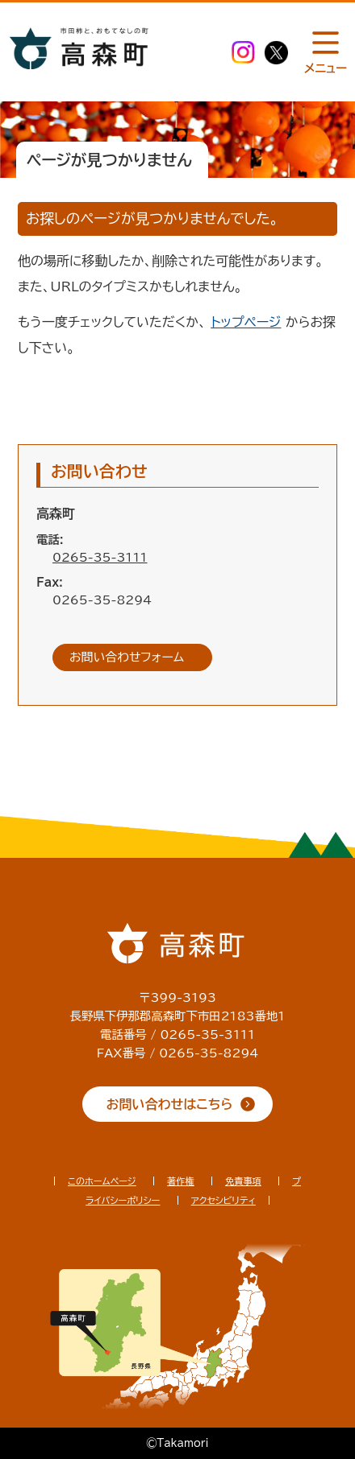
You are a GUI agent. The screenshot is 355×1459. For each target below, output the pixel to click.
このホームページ (102, 1181)
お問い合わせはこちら (169, 1104)
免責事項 (243, 1181)
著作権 (180, 1181)
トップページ (246, 321)
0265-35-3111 (100, 557)
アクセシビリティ (223, 1200)
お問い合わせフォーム (126, 657)
